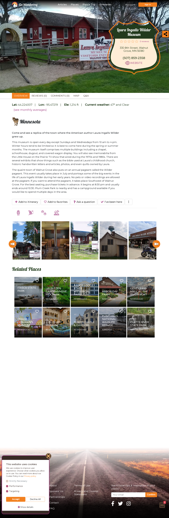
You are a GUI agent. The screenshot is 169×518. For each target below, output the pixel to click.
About (53, 485)
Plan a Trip (89, 4)
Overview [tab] (21, 95)
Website (136, 62)
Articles (62, 4)
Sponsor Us (56, 491)
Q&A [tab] (86, 95)
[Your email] (128, 494)
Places (75, 4)
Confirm (151, 494)
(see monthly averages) (30, 110)
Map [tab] (76, 95)
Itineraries (105, 4)
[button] (162, 505)
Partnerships (57, 496)
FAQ (51, 508)
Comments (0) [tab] (60, 95)
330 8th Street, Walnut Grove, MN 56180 (134, 49)
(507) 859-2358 (134, 58)
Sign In (148, 5)
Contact (54, 502)
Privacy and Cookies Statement (86, 493)
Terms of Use (82, 485)
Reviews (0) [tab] (39, 95)
